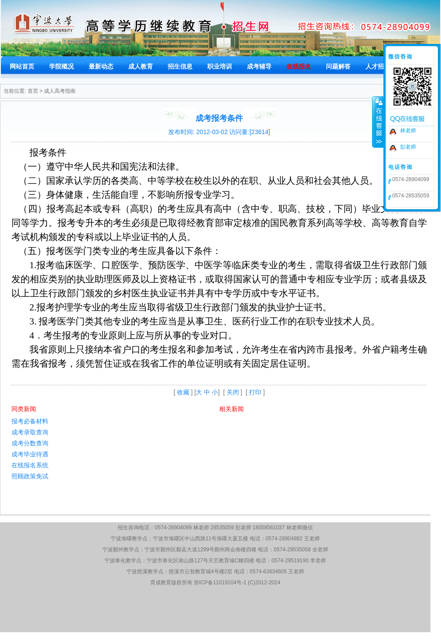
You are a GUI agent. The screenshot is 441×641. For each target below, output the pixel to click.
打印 (255, 392)
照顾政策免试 (29, 476)
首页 (33, 91)
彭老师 (408, 147)
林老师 (408, 130)
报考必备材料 (29, 421)
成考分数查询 (29, 443)
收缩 (378, 122)
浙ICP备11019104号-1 (220, 582)
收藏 (183, 392)
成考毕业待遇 (29, 454)
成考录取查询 (29, 432)
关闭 (233, 392)
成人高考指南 (60, 91)
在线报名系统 (29, 465)
